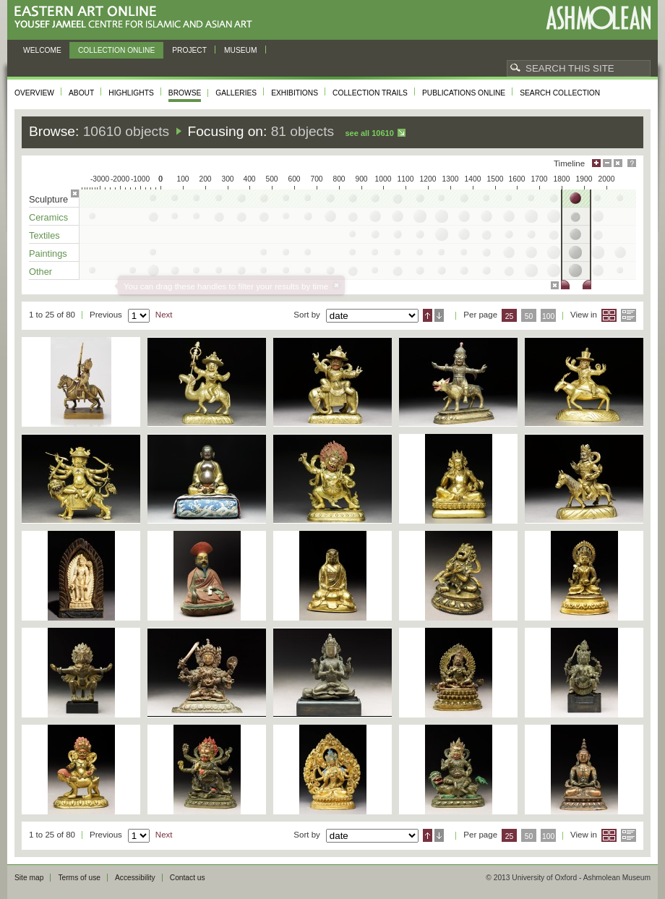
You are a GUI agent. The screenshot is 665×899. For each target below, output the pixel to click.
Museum (240, 50)
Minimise (607, 163)
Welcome (42, 50)
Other (40, 271)
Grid (609, 315)
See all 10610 (369, 133)
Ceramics (48, 217)
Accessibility (135, 878)
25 (509, 316)
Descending (439, 315)
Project (189, 50)
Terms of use (79, 878)
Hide (618, 163)
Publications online (463, 93)
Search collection (560, 93)
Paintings (48, 253)
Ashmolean (598, 18)
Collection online (116, 50)
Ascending (427, 315)
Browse (185, 93)
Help (631, 163)
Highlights (131, 93)
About (81, 93)
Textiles (44, 235)
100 (548, 316)
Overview (34, 93)
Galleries (236, 93)
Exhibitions (294, 93)
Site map (28, 878)
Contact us (187, 878)
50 (529, 316)
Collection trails (370, 93)
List (628, 315)
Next (164, 314)
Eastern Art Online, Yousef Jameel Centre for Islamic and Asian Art (136, 18)
